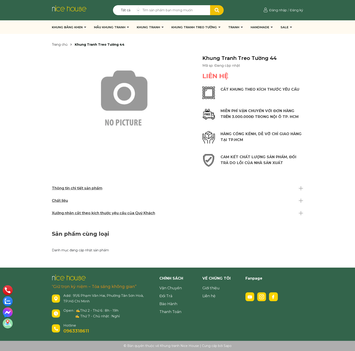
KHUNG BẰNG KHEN (68, 27)
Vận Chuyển (170, 288)
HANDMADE (260, 27)
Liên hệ (209, 296)
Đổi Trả (165, 296)
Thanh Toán (170, 312)
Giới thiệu (211, 288)
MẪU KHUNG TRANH (110, 27)
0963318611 (76, 331)
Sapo (228, 346)
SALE (285, 27)
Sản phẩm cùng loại (80, 234)
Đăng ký (296, 10)
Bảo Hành (168, 304)
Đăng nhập (278, 10)
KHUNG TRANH (149, 27)
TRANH (234, 27)
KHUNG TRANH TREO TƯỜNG (194, 27)
